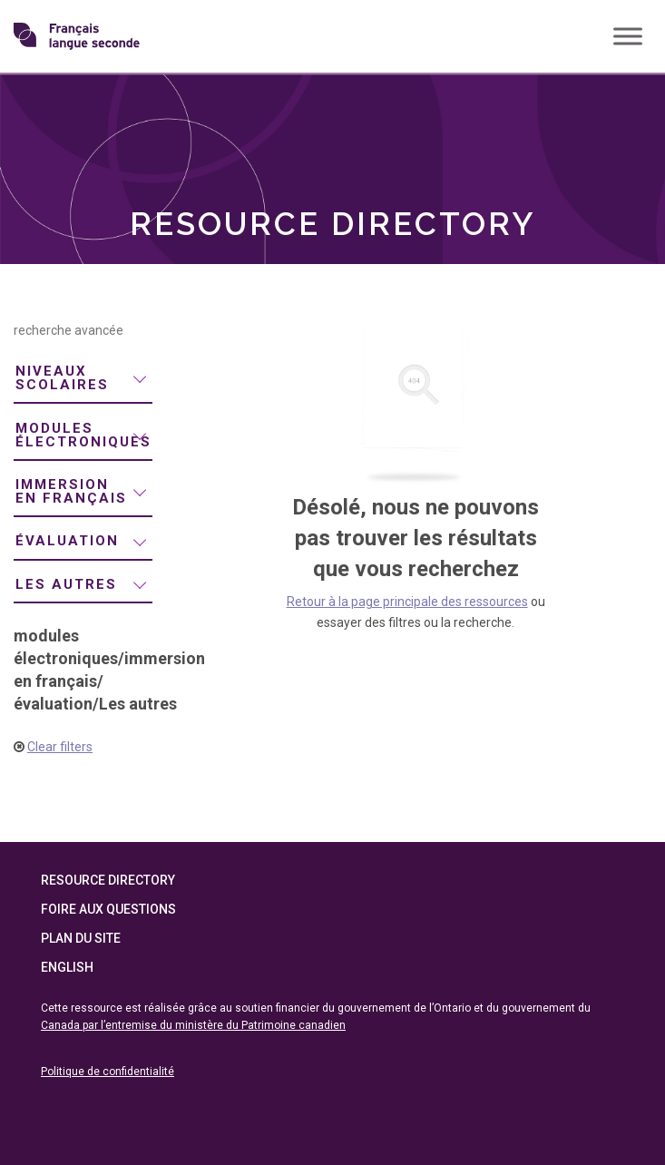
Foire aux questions (108, 909)
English (67, 967)
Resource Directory (108, 880)
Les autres (66, 584)
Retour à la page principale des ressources (407, 601)
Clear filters (60, 746)
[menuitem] (83, 379)
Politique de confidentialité (107, 1071)
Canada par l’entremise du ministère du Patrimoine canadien (193, 1025)
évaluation (67, 541)
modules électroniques (83, 435)
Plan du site (81, 938)
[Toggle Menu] (627, 35)
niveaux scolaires (62, 378)
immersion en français (71, 491)
